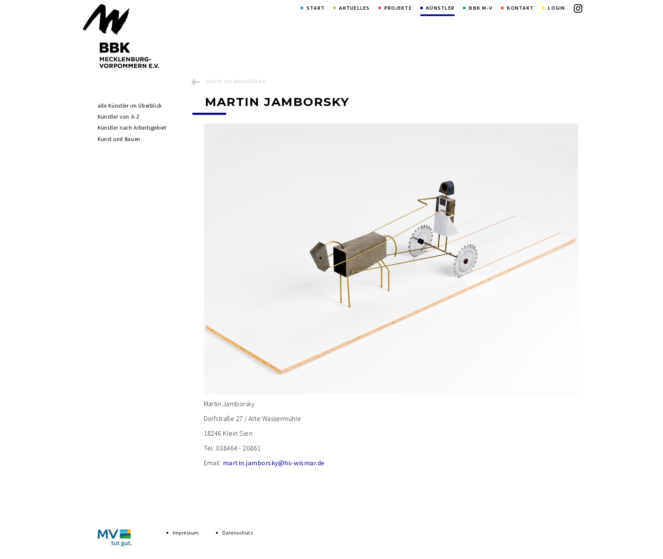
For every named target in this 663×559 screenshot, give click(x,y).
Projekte (398, 8)
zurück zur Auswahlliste (235, 81)
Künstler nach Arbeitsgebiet (132, 127)
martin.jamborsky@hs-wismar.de (274, 463)
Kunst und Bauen (119, 139)
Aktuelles (354, 8)
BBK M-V (481, 8)
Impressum (186, 532)
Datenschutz (237, 532)
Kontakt (520, 8)
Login (556, 8)
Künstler (440, 8)
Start (316, 8)
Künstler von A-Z (119, 116)
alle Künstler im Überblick (130, 105)
